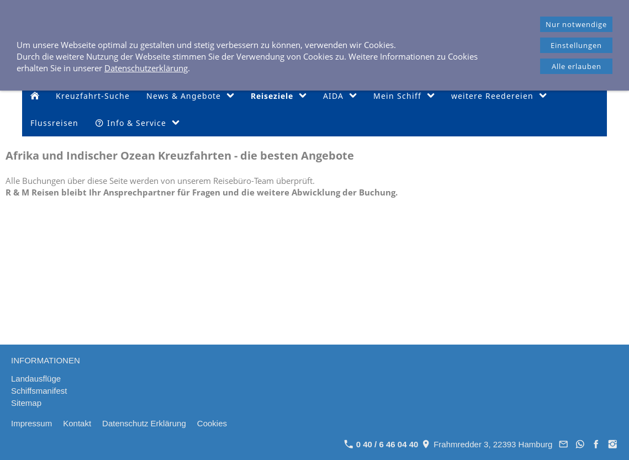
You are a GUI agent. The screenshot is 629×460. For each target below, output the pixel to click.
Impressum (31, 423)
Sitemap (26, 403)
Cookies (212, 423)
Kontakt (77, 423)
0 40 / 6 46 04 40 (381, 444)
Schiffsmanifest (39, 390)
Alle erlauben (576, 66)
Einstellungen (576, 45)
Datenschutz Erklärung (144, 423)
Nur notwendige (576, 24)
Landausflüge (36, 378)
